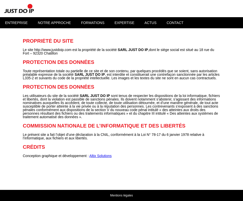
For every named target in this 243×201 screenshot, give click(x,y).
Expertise (124, 23)
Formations (92, 23)
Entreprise (16, 23)
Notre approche (54, 23)
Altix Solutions (100, 156)
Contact (175, 23)
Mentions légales (121, 195)
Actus (150, 23)
